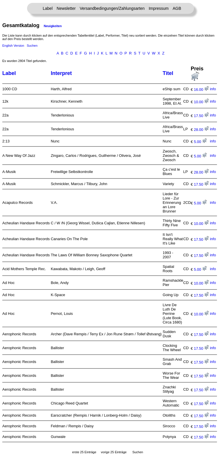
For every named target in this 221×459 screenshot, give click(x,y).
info (213, 89)
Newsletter (66, 8)
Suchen (32, 45)
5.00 (200, 142)
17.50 (201, 116)
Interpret (61, 73)
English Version (13, 45)
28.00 (201, 129)
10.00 (201, 102)
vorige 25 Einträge (114, 452)
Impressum (159, 8)
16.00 (201, 89)
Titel (168, 73)
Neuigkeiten (53, 26)
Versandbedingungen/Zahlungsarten (112, 8)
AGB (177, 8)
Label (48, 8)
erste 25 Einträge (84, 452)
